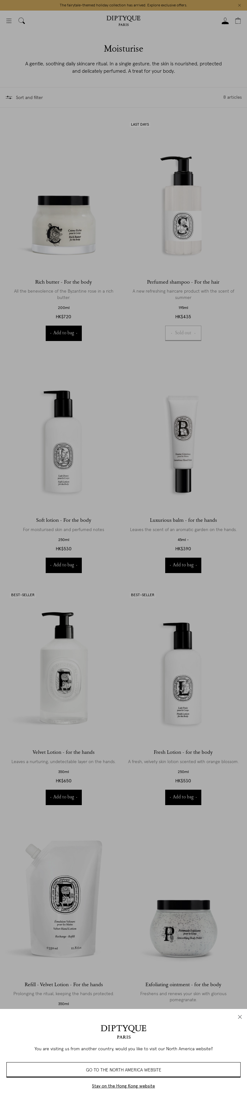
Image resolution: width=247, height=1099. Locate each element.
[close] (240, 1017)
